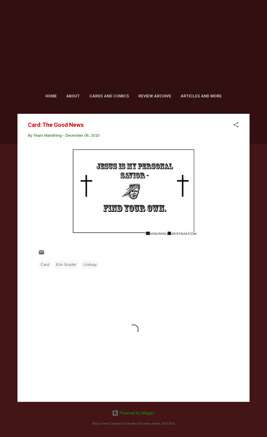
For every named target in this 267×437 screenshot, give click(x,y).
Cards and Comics (109, 96)
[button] (236, 126)
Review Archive (154, 96)
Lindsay (90, 264)
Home (51, 96)
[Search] (246, 14)
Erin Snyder (66, 264)
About (73, 96)
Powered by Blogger (133, 413)
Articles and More (201, 96)
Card (45, 264)
